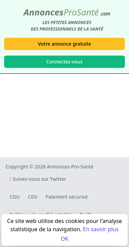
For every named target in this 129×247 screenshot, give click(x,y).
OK (64, 239)
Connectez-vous (64, 61)
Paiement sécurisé (67, 196)
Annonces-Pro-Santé (70, 166)
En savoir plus (101, 229)
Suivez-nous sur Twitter (38, 179)
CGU (15, 196)
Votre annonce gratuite (64, 43)
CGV (32, 196)
